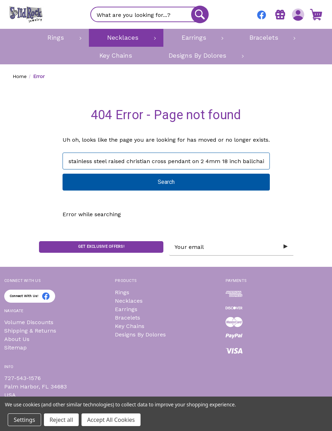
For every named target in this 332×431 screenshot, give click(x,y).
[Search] (200, 14)
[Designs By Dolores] (200, 55)
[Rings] (59, 37)
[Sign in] (298, 14)
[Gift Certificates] (280, 14)
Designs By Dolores (140, 334)
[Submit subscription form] (285, 246)
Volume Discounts (28, 322)
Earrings (126, 309)
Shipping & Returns (30, 330)
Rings (122, 292)
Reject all (61, 420)
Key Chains (129, 326)
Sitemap (15, 347)
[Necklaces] (126, 37)
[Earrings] (197, 37)
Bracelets (127, 317)
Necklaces (129, 300)
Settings (24, 420)
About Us (17, 339)
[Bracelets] (267, 37)
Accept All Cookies (111, 420)
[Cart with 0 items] (316, 14)
